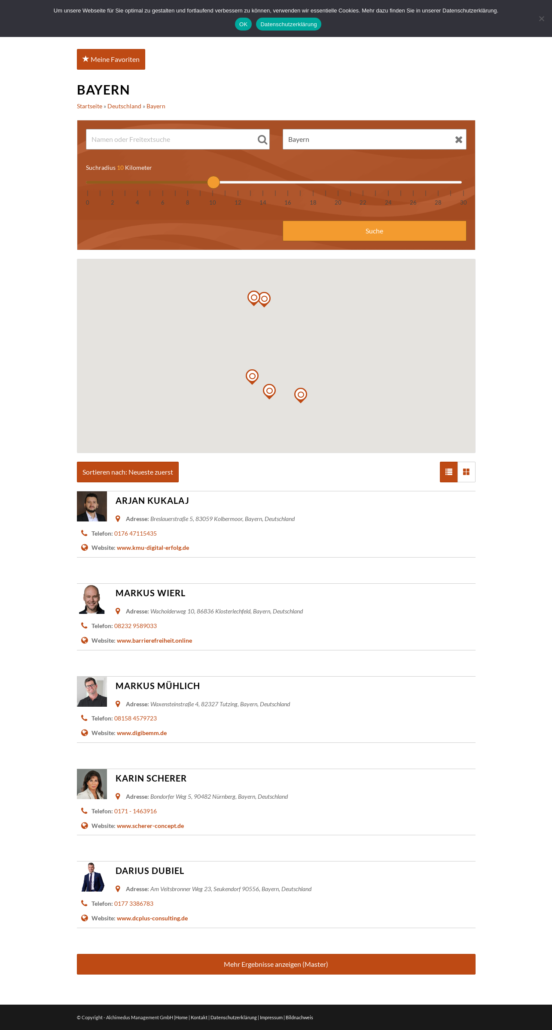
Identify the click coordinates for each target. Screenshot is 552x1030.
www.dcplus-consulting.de (152, 918)
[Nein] (541, 18)
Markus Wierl (151, 593)
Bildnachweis (299, 1017)
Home (181, 1017)
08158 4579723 (135, 718)
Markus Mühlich (158, 686)
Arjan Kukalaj (152, 500)
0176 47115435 (135, 533)
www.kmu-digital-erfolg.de (153, 547)
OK (243, 24)
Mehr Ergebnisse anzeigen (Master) (276, 964)
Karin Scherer (151, 778)
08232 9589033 (135, 625)
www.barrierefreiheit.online (154, 640)
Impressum (271, 1017)
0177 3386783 (133, 903)
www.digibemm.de (142, 732)
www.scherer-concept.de (150, 825)
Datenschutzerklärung (233, 1017)
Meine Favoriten (111, 59)
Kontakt (199, 1017)
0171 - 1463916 (135, 811)
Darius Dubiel (150, 870)
